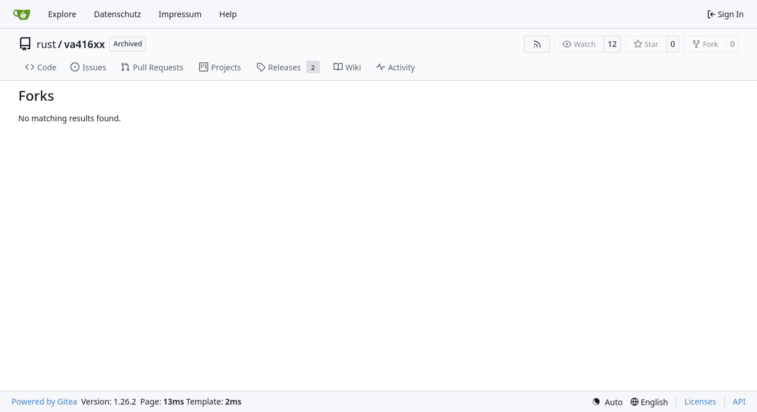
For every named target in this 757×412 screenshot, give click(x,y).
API (739, 401)
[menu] (607, 402)
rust (46, 44)
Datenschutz (117, 14)
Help (228, 14)
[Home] (22, 14)
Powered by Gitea (44, 401)
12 (612, 43)
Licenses (700, 401)
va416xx (84, 44)
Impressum (179, 14)
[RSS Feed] (537, 44)
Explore (62, 14)
